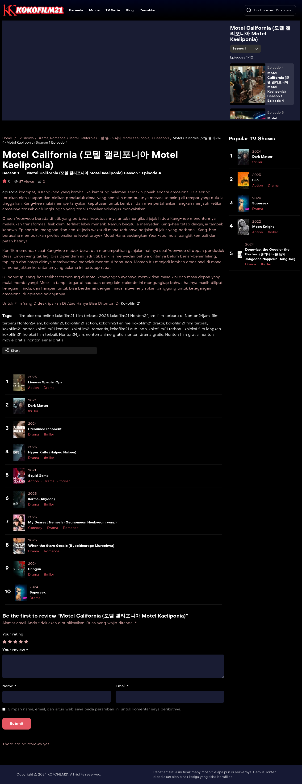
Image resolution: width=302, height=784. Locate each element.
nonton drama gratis (144, 334)
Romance (58, 138)
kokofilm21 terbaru (166, 329)
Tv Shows (26, 138)
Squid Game (38, 476)
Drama (43, 138)
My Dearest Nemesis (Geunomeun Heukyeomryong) (72, 522)
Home (7, 138)
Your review (15, 649)
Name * (9, 686)
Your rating (12, 634)
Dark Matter (38, 406)
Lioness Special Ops (45, 382)
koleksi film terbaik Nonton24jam (53, 334)
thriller (33, 411)
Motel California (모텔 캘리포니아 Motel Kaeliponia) (260, 33)
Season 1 (240, 48)
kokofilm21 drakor (148, 323)
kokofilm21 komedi (53, 329)
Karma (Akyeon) (41, 499)
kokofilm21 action (81, 323)
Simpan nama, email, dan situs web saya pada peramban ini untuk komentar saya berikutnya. (94, 709)
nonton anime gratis (104, 334)
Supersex (37, 592)
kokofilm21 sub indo (128, 329)
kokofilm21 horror (18, 329)
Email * (122, 686)
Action (33, 388)
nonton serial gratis (45, 340)
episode (10, 192)
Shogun (34, 569)
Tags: (7, 315)
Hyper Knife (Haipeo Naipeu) (52, 452)
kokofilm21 (53, 323)
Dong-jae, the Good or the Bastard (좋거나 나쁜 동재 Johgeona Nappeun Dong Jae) (270, 254)
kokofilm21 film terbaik (186, 323)
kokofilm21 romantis (89, 329)
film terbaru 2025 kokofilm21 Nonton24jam (115, 315)
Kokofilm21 (130, 303)
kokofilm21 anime (114, 323)
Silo (255, 180)
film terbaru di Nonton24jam (183, 315)
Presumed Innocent (45, 429)
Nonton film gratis (182, 334)
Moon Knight (263, 227)
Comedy (35, 528)
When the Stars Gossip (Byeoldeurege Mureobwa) (71, 546)
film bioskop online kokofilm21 (46, 315)
